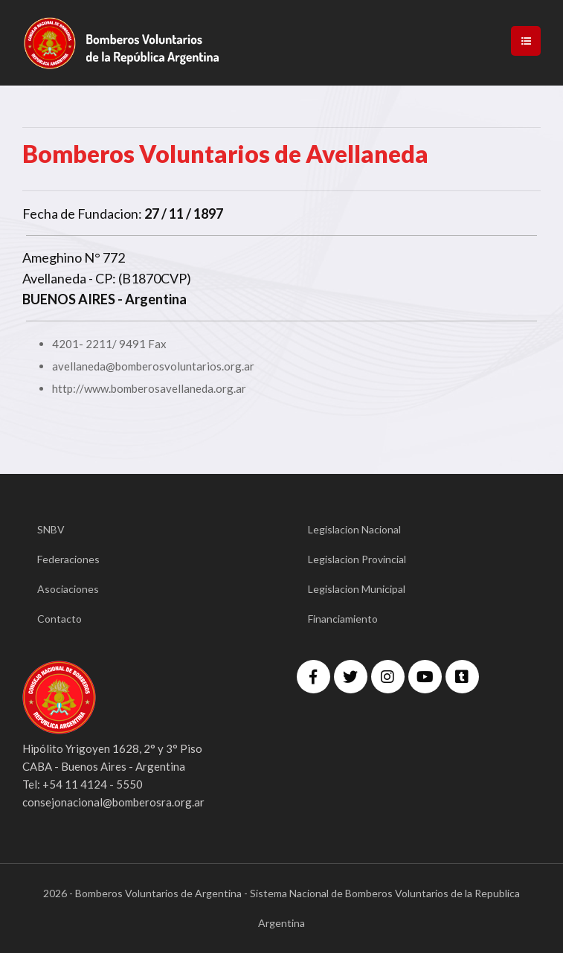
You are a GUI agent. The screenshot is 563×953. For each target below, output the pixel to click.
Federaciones (68, 559)
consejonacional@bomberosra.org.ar (113, 802)
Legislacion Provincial (357, 559)
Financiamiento (343, 618)
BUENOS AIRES (68, 299)
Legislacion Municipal (356, 589)
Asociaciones (68, 589)
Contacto (59, 618)
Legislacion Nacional (354, 529)
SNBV (51, 529)
